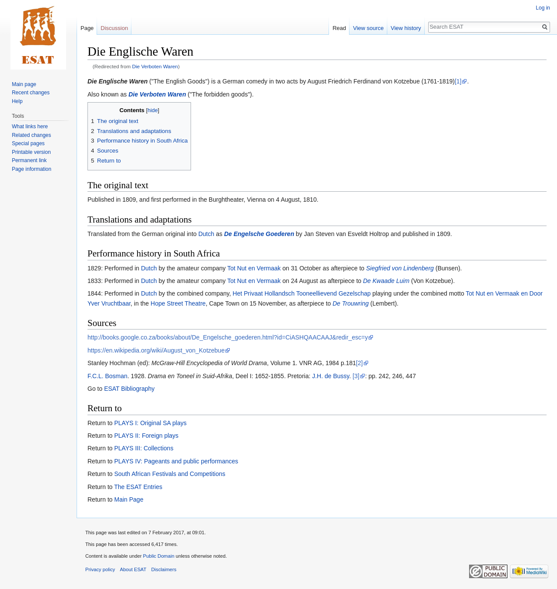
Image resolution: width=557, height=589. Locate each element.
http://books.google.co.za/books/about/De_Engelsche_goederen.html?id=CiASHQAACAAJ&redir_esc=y (227, 337)
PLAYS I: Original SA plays (150, 422)
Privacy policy (100, 569)
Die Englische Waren (117, 81)
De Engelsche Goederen (259, 233)
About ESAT (133, 569)
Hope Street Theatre (178, 303)
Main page (24, 84)
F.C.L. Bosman (107, 376)
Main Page (128, 499)
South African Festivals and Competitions (169, 473)
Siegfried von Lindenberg (400, 268)
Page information (31, 169)
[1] (458, 81)
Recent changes (31, 93)
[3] (355, 376)
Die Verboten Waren (155, 66)
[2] (359, 362)
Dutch (206, 233)
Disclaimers (164, 569)
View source (368, 28)
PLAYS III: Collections (143, 448)
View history (406, 28)
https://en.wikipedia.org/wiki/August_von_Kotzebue (156, 350)
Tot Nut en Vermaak (254, 268)
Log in (543, 8)
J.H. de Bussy (330, 376)
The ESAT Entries (138, 486)
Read (339, 28)
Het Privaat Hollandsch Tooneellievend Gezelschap (302, 293)
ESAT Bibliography (129, 388)
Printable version (31, 152)
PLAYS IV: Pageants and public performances (176, 461)
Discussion (114, 28)
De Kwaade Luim (386, 280)
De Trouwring (350, 303)
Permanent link (29, 160)
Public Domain (158, 556)
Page (87, 28)
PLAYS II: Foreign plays (146, 435)
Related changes (31, 135)
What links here (30, 126)
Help (17, 101)
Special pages (28, 143)
